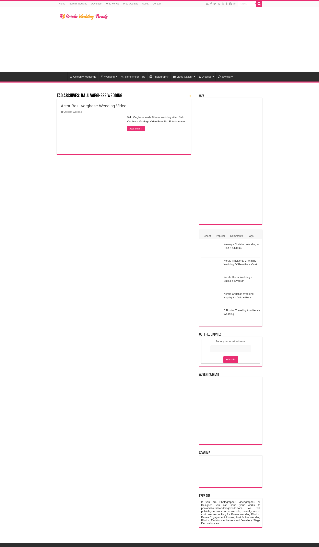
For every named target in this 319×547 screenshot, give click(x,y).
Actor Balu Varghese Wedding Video (93, 106)
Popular (220, 235)
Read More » (135, 128)
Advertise (96, 3)
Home (62, 3)
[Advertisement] (185, 39)
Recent (206, 235)
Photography (159, 76)
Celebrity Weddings (83, 76)
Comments (236, 235)
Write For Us (112, 3)
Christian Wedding (72, 112)
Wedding (108, 76)
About (145, 3)
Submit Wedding (78, 3)
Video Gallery (182, 76)
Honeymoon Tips (133, 76)
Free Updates (130, 3)
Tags (250, 235)
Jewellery (225, 76)
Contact (157, 3)
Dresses (205, 76)
